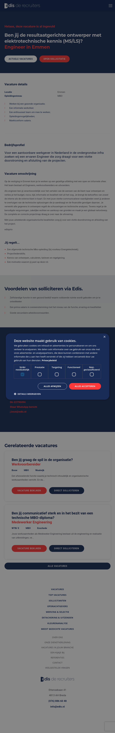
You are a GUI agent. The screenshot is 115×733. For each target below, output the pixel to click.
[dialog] (57, 366)
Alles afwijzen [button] (52, 386)
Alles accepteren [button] (84, 386)
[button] (27, 394)
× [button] (104, 337)
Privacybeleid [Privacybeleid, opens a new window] (49, 360)
